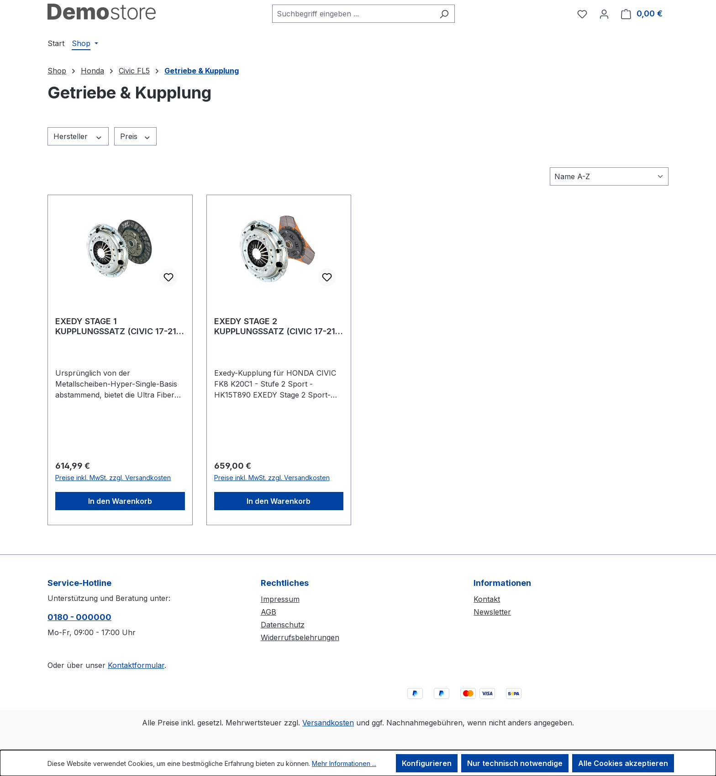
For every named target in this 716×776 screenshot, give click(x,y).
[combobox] (353, 14)
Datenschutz (283, 624)
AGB (268, 611)
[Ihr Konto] (604, 14)
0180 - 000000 (79, 617)
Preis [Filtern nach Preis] (135, 136)
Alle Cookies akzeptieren (623, 763)
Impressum (280, 599)
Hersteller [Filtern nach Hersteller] (78, 136)
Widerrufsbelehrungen (300, 637)
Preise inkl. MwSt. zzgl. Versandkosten (113, 477)
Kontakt (487, 599)
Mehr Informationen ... (344, 763)
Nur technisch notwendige (515, 763)
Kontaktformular (136, 665)
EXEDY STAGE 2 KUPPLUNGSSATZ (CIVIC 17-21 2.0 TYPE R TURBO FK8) (274, 326)
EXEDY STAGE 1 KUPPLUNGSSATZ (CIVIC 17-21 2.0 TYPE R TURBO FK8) (115, 326)
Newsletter (492, 611)
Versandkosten (328, 722)
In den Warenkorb (120, 501)
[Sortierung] (609, 176)
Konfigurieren (427, 763)
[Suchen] (444, 14)
